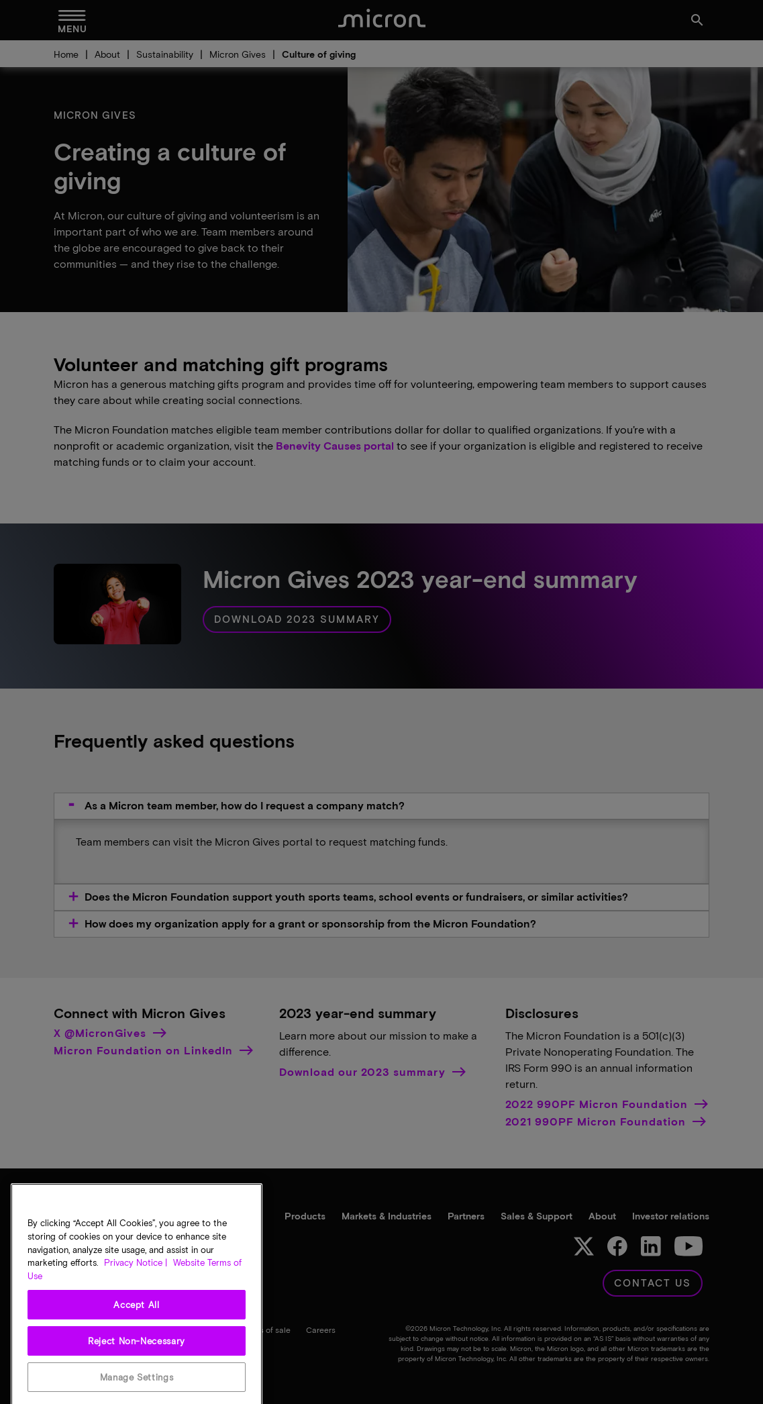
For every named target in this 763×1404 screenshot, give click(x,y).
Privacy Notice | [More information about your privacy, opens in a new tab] (135, 1386)
